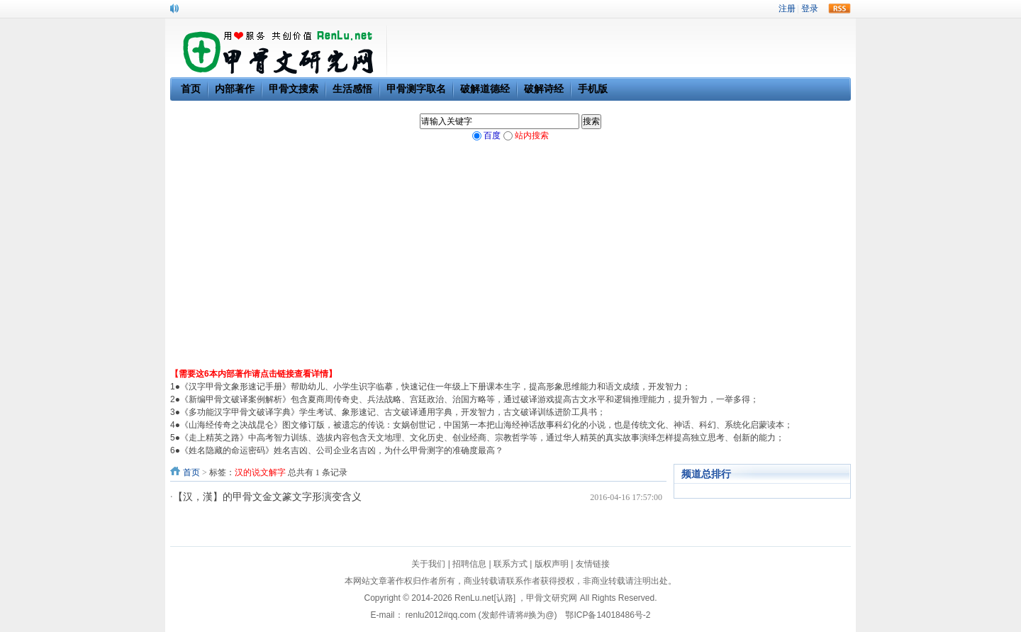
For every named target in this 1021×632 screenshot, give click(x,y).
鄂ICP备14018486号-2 (607, 615)
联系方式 (510, 564)
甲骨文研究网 (551, 598)
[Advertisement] (510, 261)
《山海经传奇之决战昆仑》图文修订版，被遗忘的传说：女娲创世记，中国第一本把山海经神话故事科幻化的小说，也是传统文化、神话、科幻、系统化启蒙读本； (486, 425)
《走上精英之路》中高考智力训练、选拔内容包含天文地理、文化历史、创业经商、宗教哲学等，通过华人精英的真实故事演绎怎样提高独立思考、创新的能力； (482, 438)
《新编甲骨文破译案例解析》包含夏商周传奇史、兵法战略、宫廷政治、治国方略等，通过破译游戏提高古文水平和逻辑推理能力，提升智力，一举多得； (469, 399)
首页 (191, 472)
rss (839, 8)
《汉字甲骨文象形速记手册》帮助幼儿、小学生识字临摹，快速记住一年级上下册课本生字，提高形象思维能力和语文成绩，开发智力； (435, 387)
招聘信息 (469, 564)
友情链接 (593, 564)
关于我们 (428, 564)
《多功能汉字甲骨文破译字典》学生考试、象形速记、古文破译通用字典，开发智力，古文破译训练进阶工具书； (393, 412)
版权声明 (552, 564)
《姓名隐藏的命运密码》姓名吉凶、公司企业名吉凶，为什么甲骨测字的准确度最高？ (341, 450)
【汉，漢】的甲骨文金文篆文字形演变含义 (267, 497)
